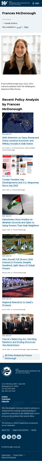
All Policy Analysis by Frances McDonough (18, 357)
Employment (6, 455)
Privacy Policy (18, 455)
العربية (18, 27)
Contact (5, 397)
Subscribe (5, 401)
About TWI (6, 430)
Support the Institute (21, 430)
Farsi (26, 27)
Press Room (6, 399)
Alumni (33, 430)
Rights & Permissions (9, 457)
